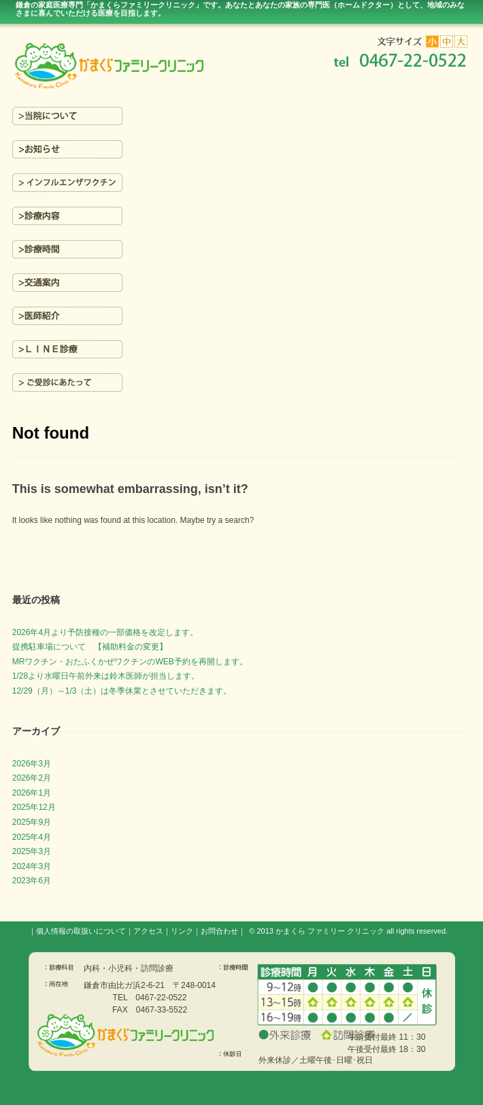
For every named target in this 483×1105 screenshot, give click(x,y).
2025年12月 (34, 807)
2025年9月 (31, 822)
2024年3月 (31, 866)
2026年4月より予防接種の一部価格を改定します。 (105, 632)
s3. (452, 932)
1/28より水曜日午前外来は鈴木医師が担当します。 (105, 676)
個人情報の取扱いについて (81, 931)
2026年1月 (31, 793)
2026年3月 (31, 763)
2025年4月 (31, 837)
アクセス (148, 931)
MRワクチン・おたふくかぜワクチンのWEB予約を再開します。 (130, 661)
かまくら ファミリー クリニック (330, 931)
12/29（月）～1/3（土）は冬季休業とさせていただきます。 (122, 691)
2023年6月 (31, 880)
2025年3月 (31, 851)
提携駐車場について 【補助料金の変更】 (89, 646)
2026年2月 (31, 778)
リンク (182, 931)
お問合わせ (219, 931)
